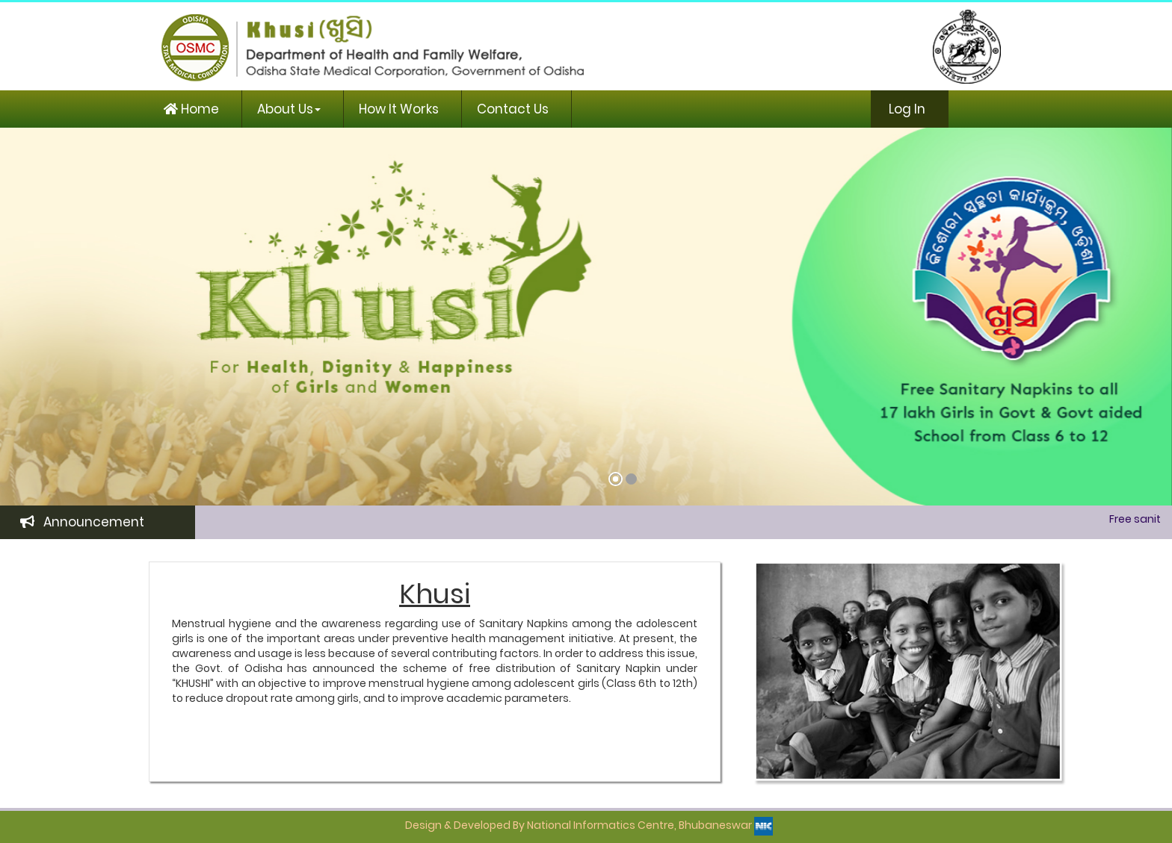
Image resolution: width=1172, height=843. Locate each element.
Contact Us (513, 109)
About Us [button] (289, 109)
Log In (905, 109)
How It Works (399, 109)
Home (191, 109)
